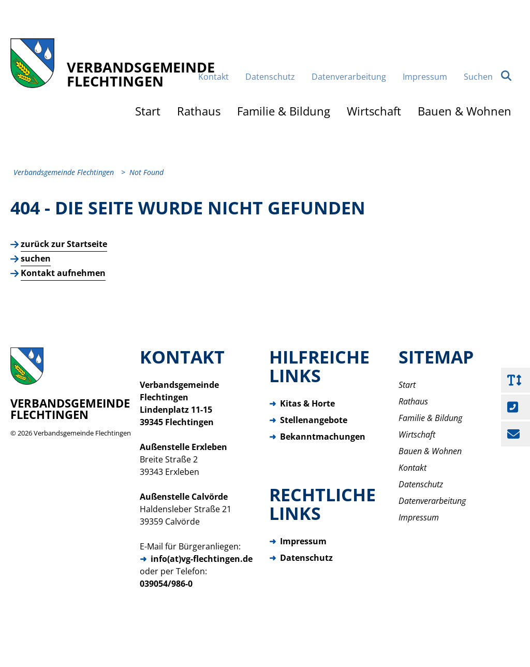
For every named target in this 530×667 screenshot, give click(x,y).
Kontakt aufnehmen (63, 283)
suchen (36, 269)
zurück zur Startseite (64, 254)
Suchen (487, 86)
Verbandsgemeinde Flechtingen (82, 443)
